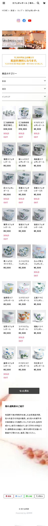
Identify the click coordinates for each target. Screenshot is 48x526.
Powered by (24, 513)
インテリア (6, 97)
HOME (5, 10)
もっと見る (24, 391)
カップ (19, 10)
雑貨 (4, 89)
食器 (12, 10)
